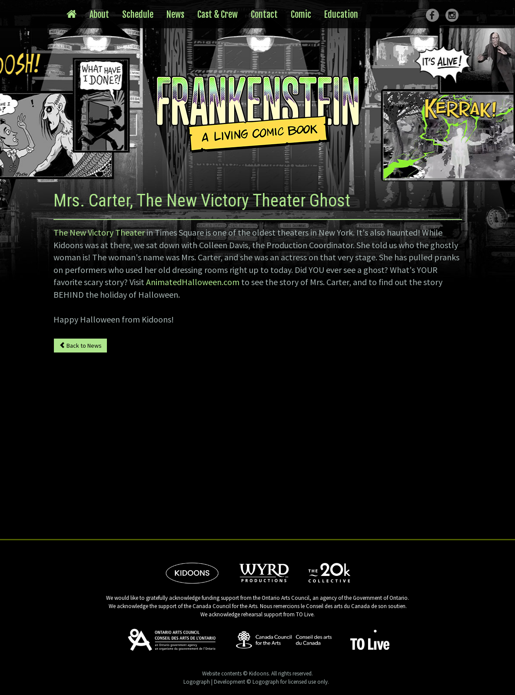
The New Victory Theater (99, 232)
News (175, 14)
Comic (301, 14)
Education (341, 14)
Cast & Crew (217, 14)
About (99, 14)
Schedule (137, 14)
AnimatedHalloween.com (192, 281)
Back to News (80, 345)
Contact (264, 14)
